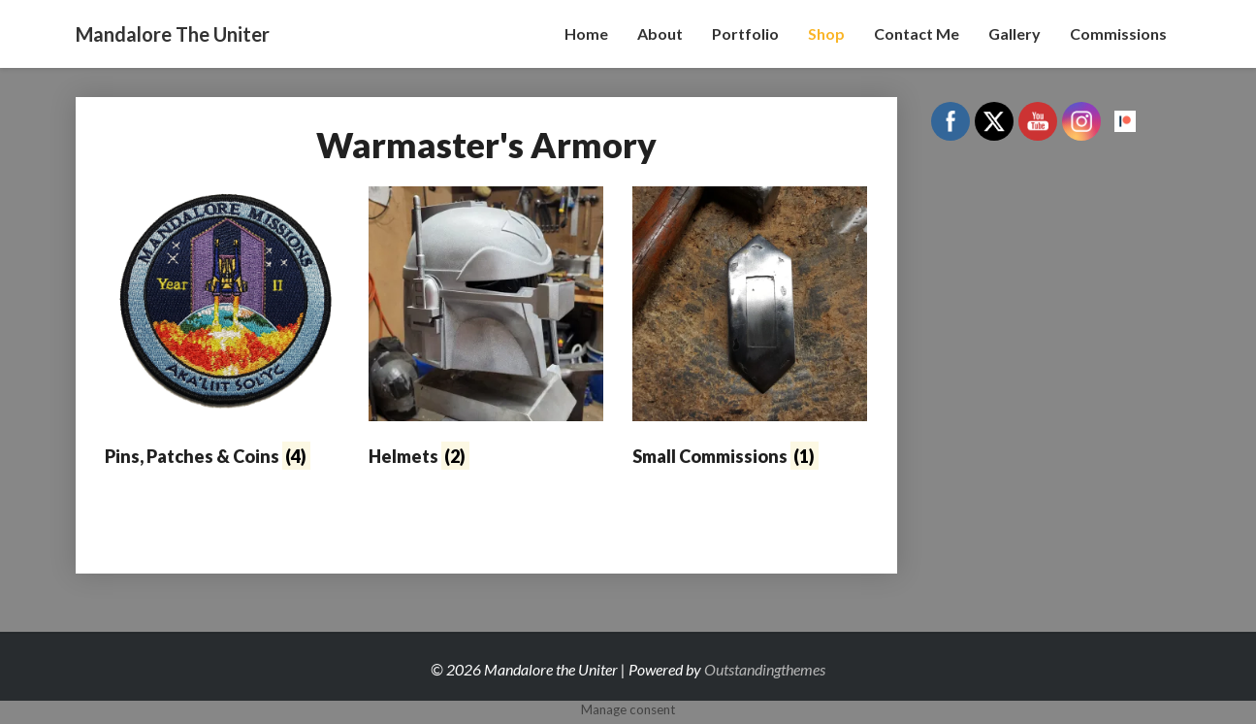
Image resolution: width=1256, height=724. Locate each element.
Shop (826, 33)
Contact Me (916, 33)
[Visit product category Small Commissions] (749, 331)
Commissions (1118, 33)
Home (586, 33)
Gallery (1014, 33)
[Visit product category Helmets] (486, 331)
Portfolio (745, 33)
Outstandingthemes (764, 669)
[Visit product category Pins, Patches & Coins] (222, 331)
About (660, 33)
